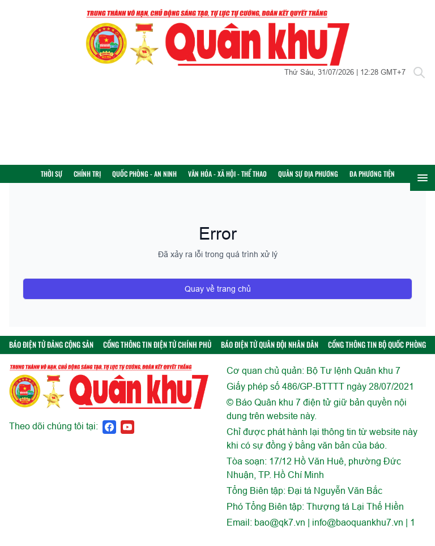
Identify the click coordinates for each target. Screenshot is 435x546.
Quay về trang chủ (218, 296)
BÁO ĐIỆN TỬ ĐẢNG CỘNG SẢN (51, 352)
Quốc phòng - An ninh (159, 177)
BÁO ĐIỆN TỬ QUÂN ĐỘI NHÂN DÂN (269, 352)
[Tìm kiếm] (419, 72)
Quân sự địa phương (323, 177)
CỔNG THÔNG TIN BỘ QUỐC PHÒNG (377, 352)
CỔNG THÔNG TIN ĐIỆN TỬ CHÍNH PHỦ (157, 352)
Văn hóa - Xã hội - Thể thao (242, 177)
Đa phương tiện (387, 177)
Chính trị (102, 177)
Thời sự (67, 177)
